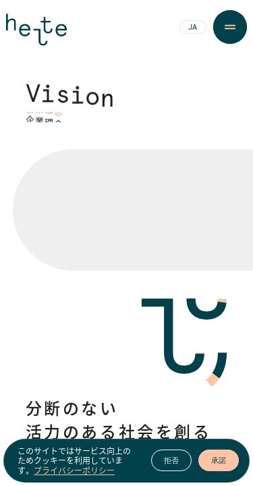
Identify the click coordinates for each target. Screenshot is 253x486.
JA (192, 28)
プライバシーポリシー (74, 472)
